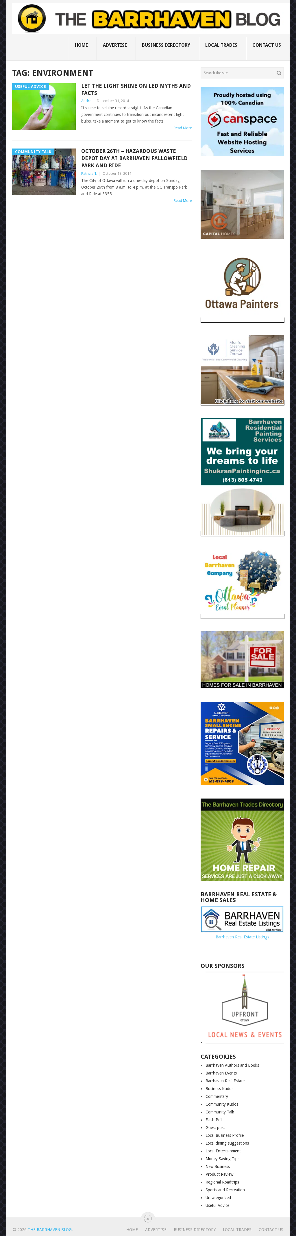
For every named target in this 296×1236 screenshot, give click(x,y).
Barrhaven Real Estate (225, 1081)
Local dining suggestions (227, 1143)
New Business (218, 1166)
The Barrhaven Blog (50, 1229)
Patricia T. (89, 173)
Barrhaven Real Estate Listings (242, 937)
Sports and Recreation (225, 1190)
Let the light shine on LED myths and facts (136, 89)
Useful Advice (217, 1205)
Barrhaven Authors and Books (232, 1065)
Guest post (215, 1127)
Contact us (266, 45)
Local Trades (221, 45)
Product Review (219, 1174)
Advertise (115, 45)
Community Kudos (222, 1104)
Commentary (217, 1096)
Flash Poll (214, 1119)
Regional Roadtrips (222, 1182)
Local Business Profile (225, 1135)
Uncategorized (218, 1197)
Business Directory (166, 45)
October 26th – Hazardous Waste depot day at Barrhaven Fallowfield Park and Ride (134, 158)
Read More (183, 128)
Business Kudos (219, 1088)
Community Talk (220, 1112)
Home (81, 45)
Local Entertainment (223, 1151)
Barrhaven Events (221, 1073)
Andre (86, 101)
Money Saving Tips (222, 1158)
